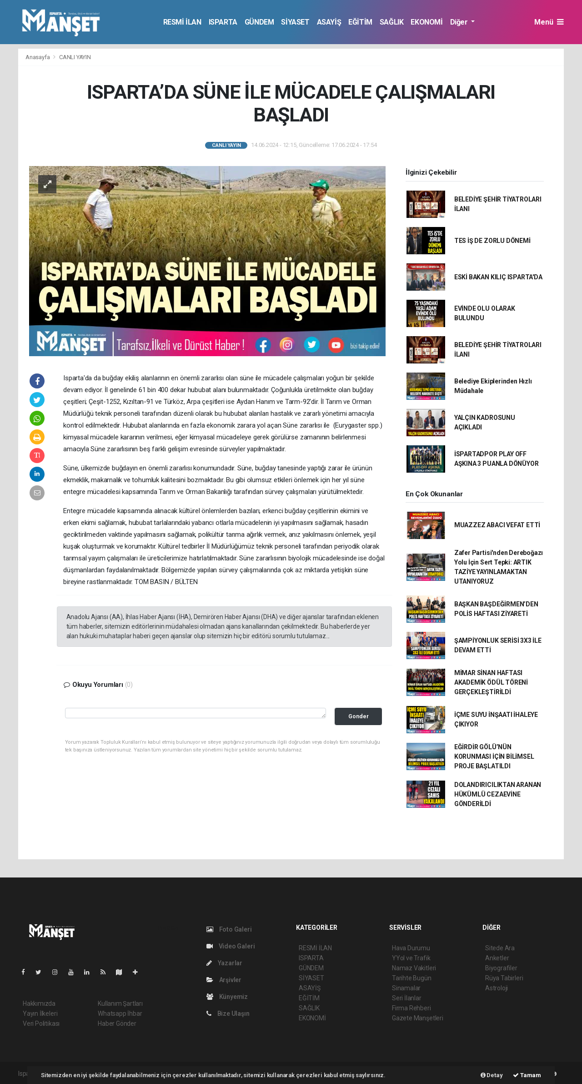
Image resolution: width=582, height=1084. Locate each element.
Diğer (460, 22)
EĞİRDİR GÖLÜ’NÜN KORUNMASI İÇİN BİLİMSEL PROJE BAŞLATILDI (494, 756)
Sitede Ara (500, 948)
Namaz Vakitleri (414, 968)
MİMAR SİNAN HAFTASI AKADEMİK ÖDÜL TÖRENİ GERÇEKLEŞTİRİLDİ (491, 682)
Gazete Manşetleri (417, 1018)
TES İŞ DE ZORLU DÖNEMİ (492, 240)
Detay (492, 1075)
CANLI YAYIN (75, 57)
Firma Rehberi (411, 1008)
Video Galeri (230, 946)
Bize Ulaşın (228, 1013)
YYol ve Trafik (411, 958)
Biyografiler (501, 968)
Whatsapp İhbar (120, 1013)
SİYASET (295, 22)
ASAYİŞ (329, 22)
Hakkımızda (39, 1003)
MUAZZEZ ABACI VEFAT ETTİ (497, 525)
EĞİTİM (360, 22)
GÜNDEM (259, 22)
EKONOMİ (426, 22)
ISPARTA (223, 22)
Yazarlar (224, 963)
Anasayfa (38, 57)
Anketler (497, 958)
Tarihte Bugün (411, 978)
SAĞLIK (392, 22)
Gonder (358, 716)
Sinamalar (406, 988)
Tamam (527, 1075)
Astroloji (496, 988)
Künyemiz (227, 996)
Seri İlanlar (406, 998)
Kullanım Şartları (120, 1003)
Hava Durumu (411, 948)
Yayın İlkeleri (40, 1013)
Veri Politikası (41, 1023)
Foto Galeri (229, 929)
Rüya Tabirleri (504, 978)
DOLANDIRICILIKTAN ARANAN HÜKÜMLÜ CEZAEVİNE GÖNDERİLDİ (497, 794)
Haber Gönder (117, 1023)
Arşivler (223, 979)
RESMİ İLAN (182, 22)
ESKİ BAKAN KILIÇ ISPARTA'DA (498, 277)
